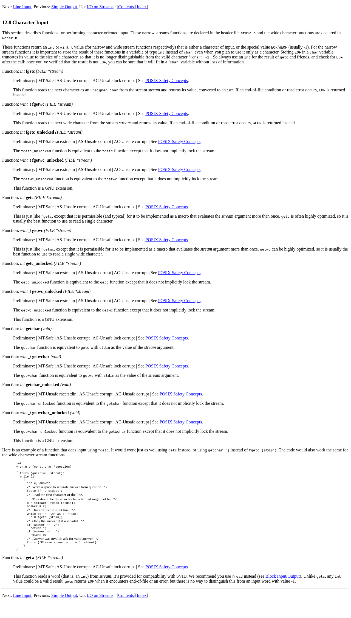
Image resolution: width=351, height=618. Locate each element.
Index (142, 6)
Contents (126, 6)
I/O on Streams (100, 6)
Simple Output (64, 6)
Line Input (22, 6)
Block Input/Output (282, 591)
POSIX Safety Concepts (166, 80)
